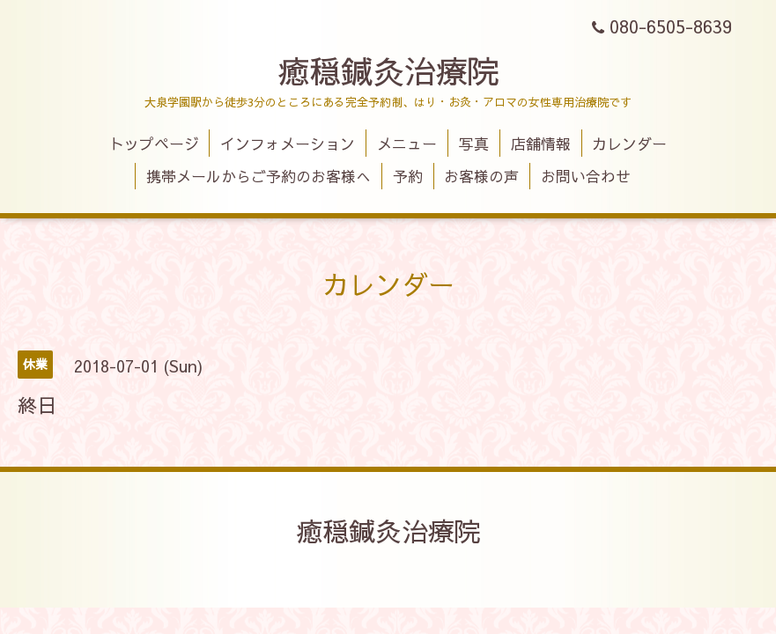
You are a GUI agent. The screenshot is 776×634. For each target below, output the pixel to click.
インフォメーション (287, 143)
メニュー (407, 143)
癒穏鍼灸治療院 (388, 70)
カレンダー (629, 143)
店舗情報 (541, 143)
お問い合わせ (586, 176)
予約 (408, 176)
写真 (474, 143)
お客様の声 (481, 176)
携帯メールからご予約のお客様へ (258, 176)
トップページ (154, 143)
